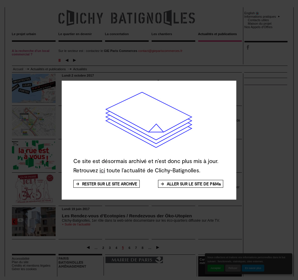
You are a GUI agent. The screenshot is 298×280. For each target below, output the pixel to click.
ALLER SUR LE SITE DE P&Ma (194, 183)
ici (102, 170)
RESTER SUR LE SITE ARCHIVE (109, 183)
